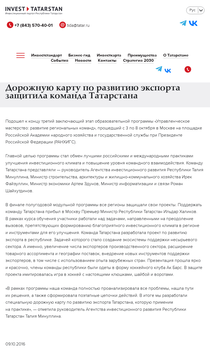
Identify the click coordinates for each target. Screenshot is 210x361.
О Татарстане (175, 55)
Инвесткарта (109, 55)
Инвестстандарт (46, 55)
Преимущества (142, 55)
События (59, 60)
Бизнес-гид (79, 55)
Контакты (107, 60)
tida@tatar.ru (74, 25)
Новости (83, 60)
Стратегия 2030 (138, 60)
